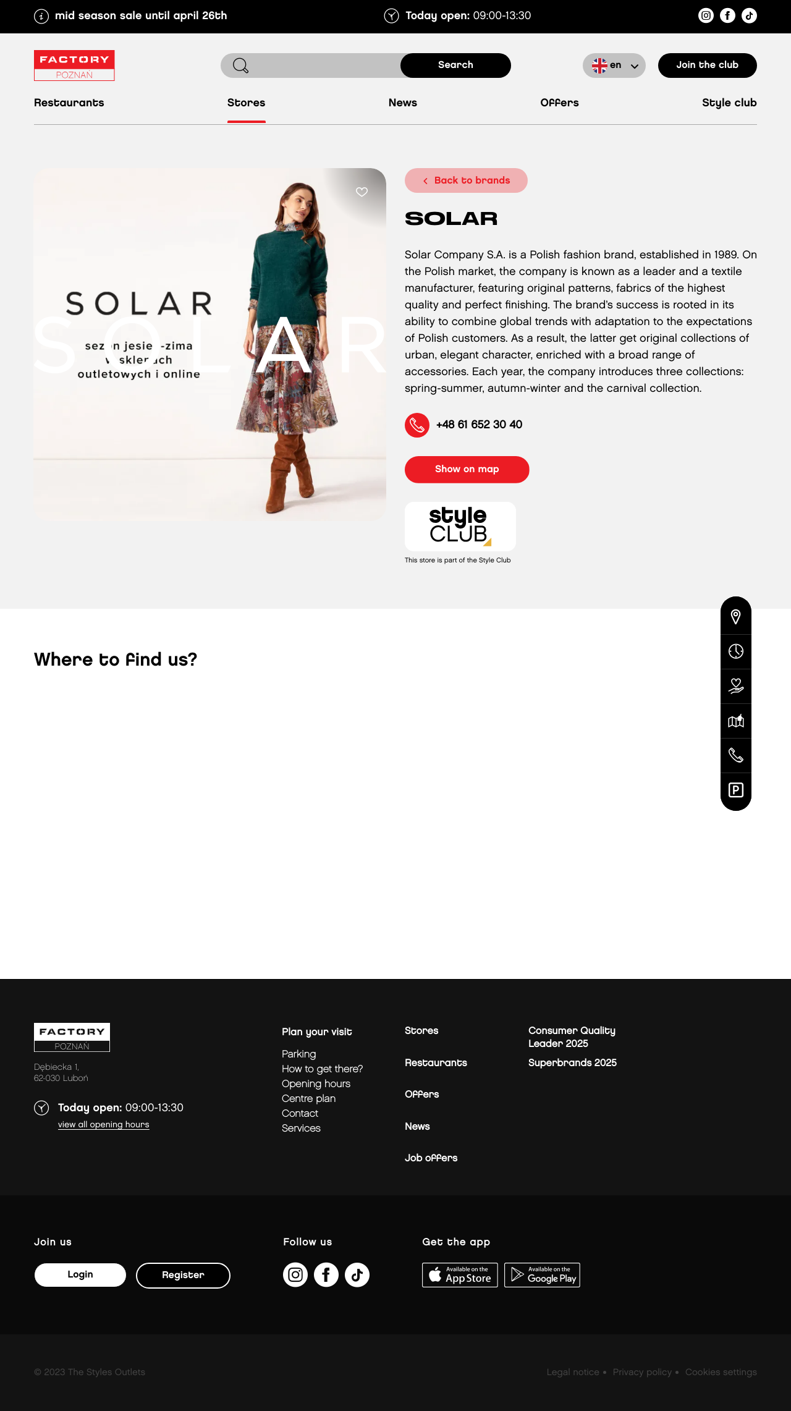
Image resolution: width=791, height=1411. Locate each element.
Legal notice (573, 1372)
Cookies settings (721, 1372)
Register (183, 1275)
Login (80, 1274)
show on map (468, 469)
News (403, 103)
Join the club (708, 65)
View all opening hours (104, 1125)
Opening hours (316, 1084)
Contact (300, 1114)
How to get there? (322, 1069)
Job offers (431, 1158)
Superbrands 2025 (572, 1063)
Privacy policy (642, 1372)
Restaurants (69, 103)
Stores (246, 103)
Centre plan (309, 1099)
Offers (559, 103)
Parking (299, 1054)
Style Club (729, 103)
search (455, 65)
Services (301, 1128)
